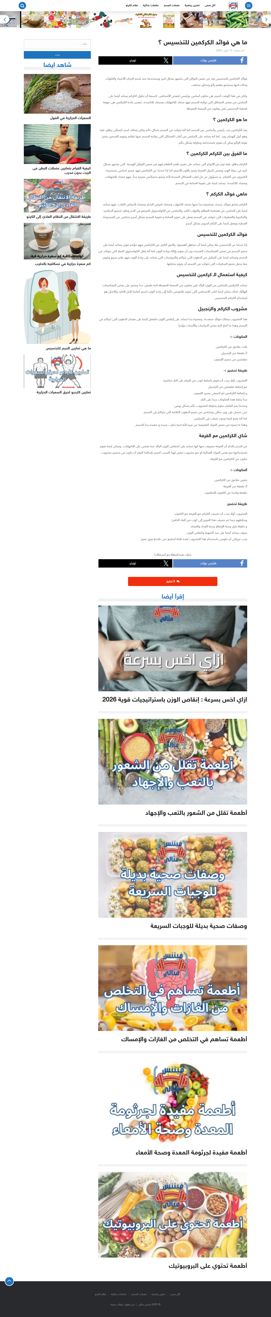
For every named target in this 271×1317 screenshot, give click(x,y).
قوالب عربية (117, 1304)
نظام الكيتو (132, 5)
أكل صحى (210, 5)
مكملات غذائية (151, 5)
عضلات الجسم (172, 5)
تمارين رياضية (192, 5)
